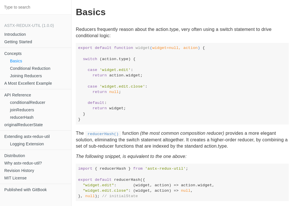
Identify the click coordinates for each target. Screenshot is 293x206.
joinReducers (22, 110)
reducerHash (21, 117)
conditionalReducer (27, 102)
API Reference (17, 95)
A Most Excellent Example (28, 83)
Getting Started (18, 41)
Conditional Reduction (30, 68)
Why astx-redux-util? (23, 163)
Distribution (14, 155)
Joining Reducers (26, 76)
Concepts (13, 53)
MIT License (15, 178)
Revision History (19, 170)
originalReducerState (23, 124)
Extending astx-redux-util (27, 136)
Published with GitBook (25, 189)
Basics (16, 61)
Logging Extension (27, 144)
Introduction (15, 34)
